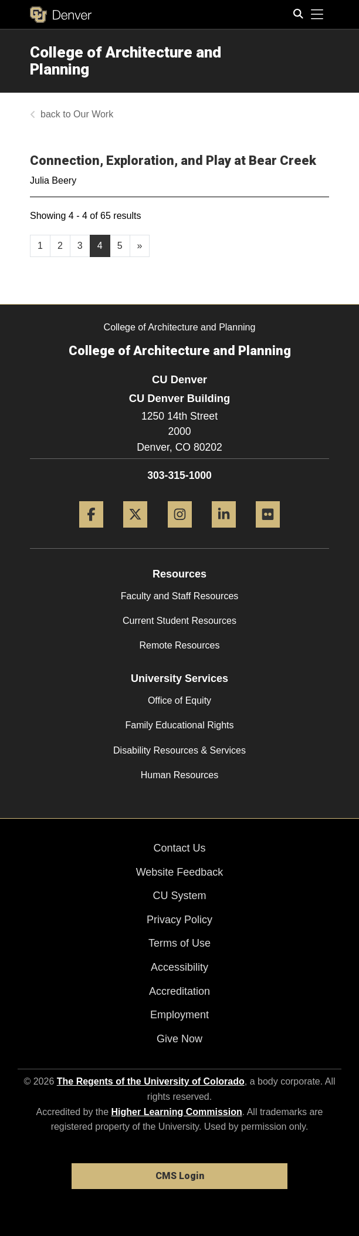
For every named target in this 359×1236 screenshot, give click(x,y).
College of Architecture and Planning (125, 60)
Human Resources (180, 775)
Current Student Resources (179, 621)
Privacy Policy (179, 920)
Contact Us (179, 848)
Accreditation (179, 991)
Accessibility (179, 967)
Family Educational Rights (180, 725)
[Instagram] (180, 532)
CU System (179, 895)
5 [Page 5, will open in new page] (120, 246)
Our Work (93, 114)
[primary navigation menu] (317, 14)
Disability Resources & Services (179, 750)
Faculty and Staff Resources (180, 596)
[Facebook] (91, 532)
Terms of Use (179, 943)
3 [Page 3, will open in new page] (80, 246)
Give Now (179, 1039)
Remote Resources (180, 645)
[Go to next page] (140, 246)
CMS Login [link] (179, 1175)
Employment (179, 1015)
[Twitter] (135, 532)
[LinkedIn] (224, 532)
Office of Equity (179, 700)
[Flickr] (268, 532)
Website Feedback (179, 872)
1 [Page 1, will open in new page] (40, 246)
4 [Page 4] (100, 246)
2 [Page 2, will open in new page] (60, 246)
